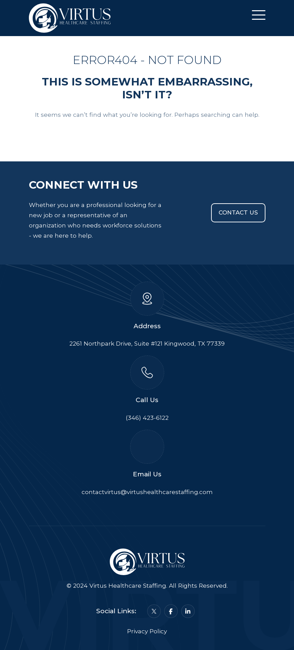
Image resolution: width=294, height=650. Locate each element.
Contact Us (238, 212)
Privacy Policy (147, 631)
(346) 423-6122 (147, 417)
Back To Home (147, 135)
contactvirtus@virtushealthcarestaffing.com (147, 491)
